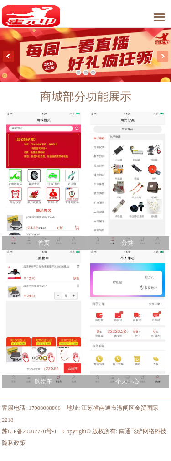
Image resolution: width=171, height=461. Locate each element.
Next (162, 56)
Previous (8, 56)
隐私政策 (14, 443)
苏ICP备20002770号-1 (29, 431)
